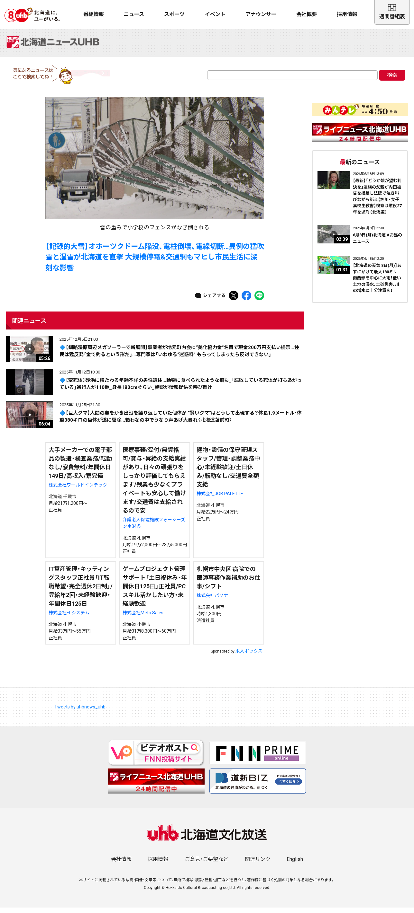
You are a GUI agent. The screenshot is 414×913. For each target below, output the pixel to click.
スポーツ (174, 14)
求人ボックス (248, 656)
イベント (215, 14)
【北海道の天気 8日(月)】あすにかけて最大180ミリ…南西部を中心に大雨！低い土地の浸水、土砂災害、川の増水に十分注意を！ (377, 283)
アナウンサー (260, 14)
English (295, 865)
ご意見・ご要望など (206, 865)
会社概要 (306, 14)
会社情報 (121, 865)
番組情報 (93, 14)
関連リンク (258, 865)
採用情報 (347, 14)
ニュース (134, 14)
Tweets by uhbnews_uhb (80, 712)
